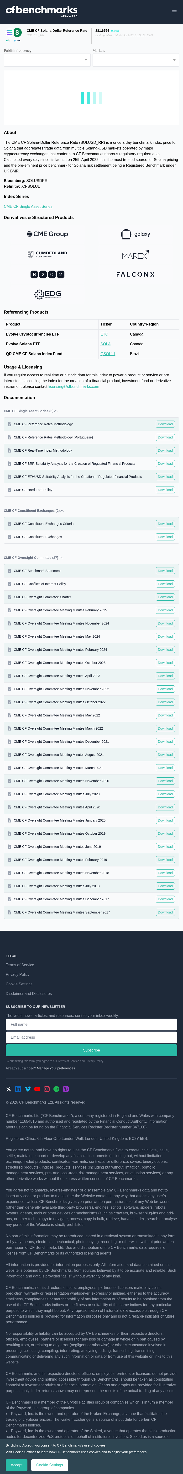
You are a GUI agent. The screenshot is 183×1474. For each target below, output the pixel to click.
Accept (16, 1465)
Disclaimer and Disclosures (29, 994)
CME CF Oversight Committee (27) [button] (33, 557)
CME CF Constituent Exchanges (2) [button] (34, 510)
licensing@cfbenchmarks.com (73, 387)
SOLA (105, 344)
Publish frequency (17, 50)
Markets (99, 50)
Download (165, 424)
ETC (104, 334)
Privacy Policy (18, 974)
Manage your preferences (56, 1068)
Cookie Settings (19, 984)
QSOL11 (107, 354)
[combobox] (47, 60)
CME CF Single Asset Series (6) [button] (31, 411)
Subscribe (91, 1050)
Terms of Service (20, 965)
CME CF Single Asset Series (28, 206)
